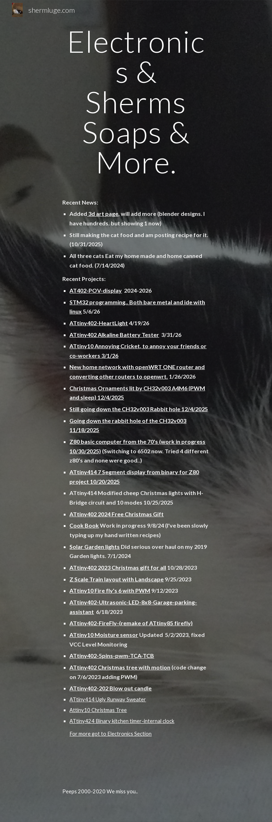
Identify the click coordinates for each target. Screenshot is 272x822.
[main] (136, 101)
